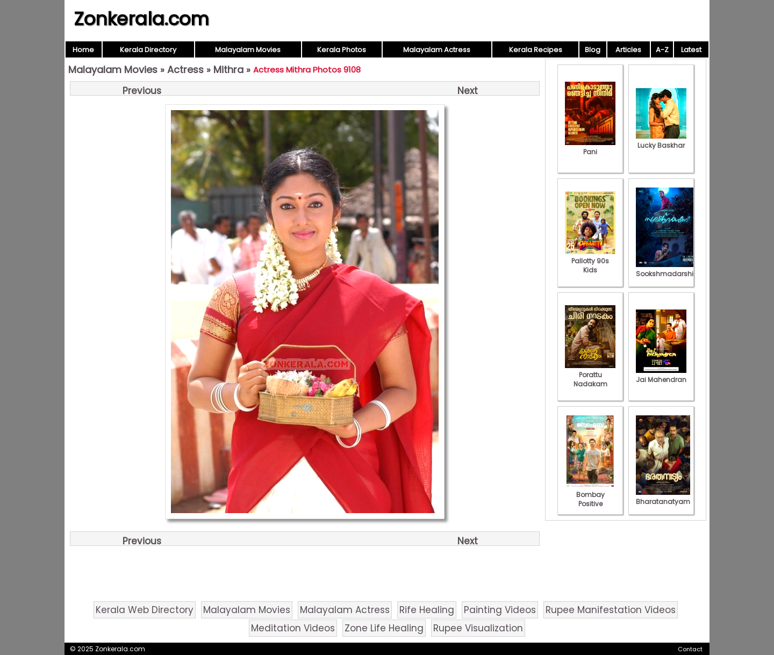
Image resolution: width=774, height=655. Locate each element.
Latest (691, 50)
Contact (690, 649)
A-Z (662, 50)
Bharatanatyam (663, 497)
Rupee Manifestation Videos (611, 609)
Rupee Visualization (478, 628)
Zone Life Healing (384, 628)
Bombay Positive (590, 494)
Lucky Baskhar (661, 141)
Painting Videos (500, 609)
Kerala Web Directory (145, 609)
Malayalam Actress (436, 50)
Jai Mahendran (661, 375)
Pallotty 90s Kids (590, 261)
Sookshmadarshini (667, 269)
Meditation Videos (293, 628)
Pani (590, 147)
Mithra (228, 69)
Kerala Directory (148, 50)
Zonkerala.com (141, 19)
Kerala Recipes (535, 50)
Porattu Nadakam (590, 374)
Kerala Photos (341, 50)
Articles (628, 50)
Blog (592, 50)
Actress (185, 69)
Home (83, 50)
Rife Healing (426, 609)
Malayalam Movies (248, 50)
